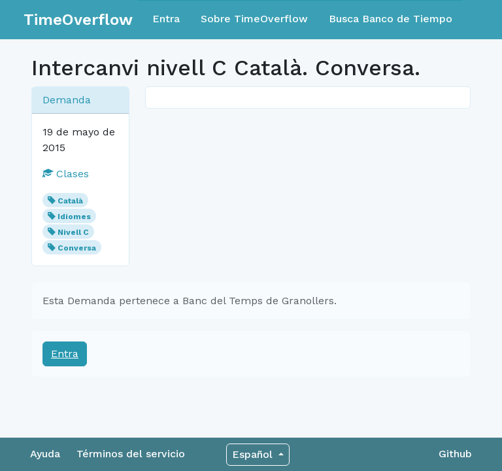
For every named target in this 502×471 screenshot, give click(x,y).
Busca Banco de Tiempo (390, 18)
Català (70, 200)
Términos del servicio (130, 453)
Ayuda (45, 453)
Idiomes (74, 216)
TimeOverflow (78, 19)
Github (455, 453)
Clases (65, 173)
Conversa (77, 248)
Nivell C (73, 232)
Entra (166, 18)
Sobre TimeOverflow (254, 18)
